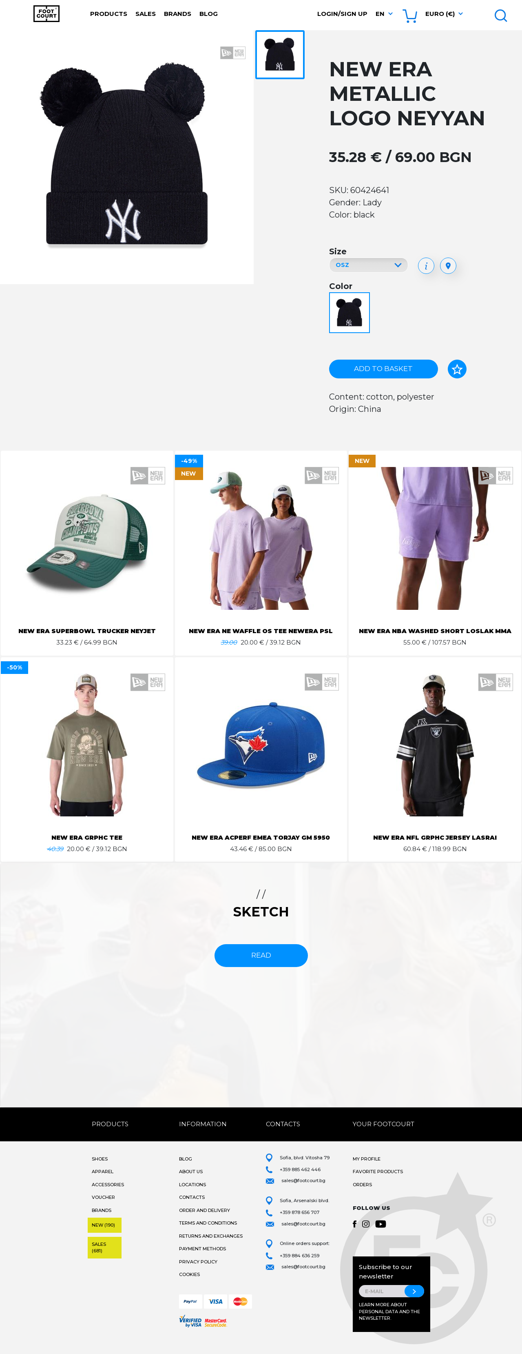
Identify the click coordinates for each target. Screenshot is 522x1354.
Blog (208, 14)
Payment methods (202, 1258)
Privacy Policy (198, 1271)
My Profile (366, 1169)
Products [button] (108, 14)
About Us (191, 1181)
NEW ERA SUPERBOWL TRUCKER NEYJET (87, 631)
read (261, 965)
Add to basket (383, 369)
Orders (362, 1194)
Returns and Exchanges (211, 1246)
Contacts (192, 1207)
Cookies (189, 1284)
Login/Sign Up (342, 14)
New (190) (103, 1235)
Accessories (108, 1194)
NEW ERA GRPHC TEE (87, 847)
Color (340, 286)
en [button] (380, 14)
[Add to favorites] (457, 369)
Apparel (102, 1181)
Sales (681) (99, 1257)
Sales (145, 14)
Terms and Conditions (208, 1233)
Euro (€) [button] (440, 14)
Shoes (100, 1169)
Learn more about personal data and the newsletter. (389, 1321)
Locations (192, 1194)
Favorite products (378, 1181)
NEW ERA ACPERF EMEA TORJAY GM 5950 (261, 847)
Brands (177, 14)
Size (338, 251)
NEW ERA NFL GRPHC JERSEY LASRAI (435, 847)
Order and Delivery (204, 1220)
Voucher (103, 1207)
